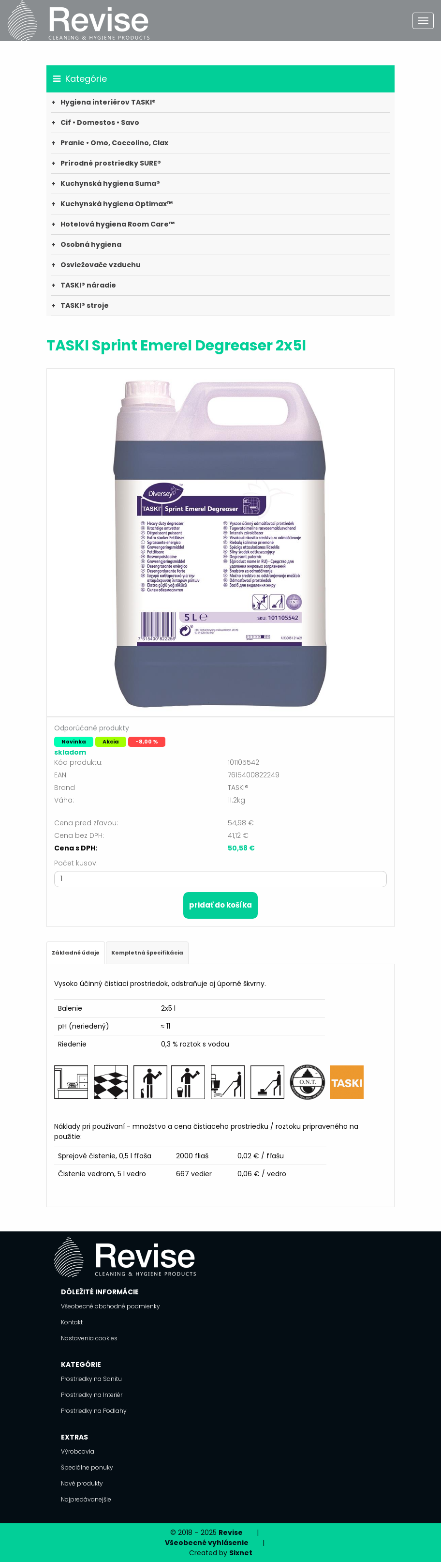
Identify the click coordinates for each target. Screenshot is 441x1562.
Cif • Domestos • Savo (99, 122)
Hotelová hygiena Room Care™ (117, 224)
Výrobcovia (77, 1451)
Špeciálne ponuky (87, 1467)
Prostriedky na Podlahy (94, 1411)
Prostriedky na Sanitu (91, 1379)
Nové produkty (82, 1483)
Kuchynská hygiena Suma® (110, 183)
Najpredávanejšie (86, 1499)
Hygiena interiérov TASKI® (108, 102)
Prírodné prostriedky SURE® (110, 163)
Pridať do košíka (220, 905)
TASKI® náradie (88, 285)
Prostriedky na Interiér (91, 1395)
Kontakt (72, 1322)
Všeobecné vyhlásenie (207, 1542)
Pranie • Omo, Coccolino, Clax (114, 143)
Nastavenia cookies (89, 1338)
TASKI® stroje (84, 305)
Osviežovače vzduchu (100, 265)
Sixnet (240, 1553)
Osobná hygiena (90, 244)
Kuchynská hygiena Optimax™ (116, 204)
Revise (231, 1532)
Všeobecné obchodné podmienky (110, 1306)
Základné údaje (76, 952)
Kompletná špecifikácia (147, 952)
